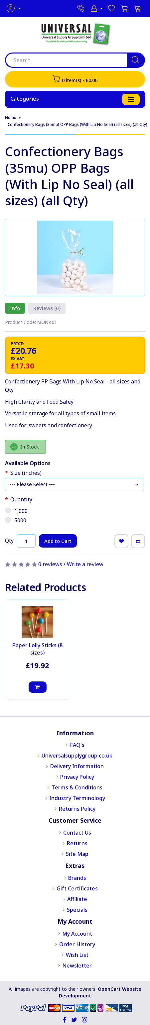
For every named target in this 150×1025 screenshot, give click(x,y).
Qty (9, 540)
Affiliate (77, 899)
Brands (77, 877)
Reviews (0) (47, 308)
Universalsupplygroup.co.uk (77, 755)
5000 (15, 520)
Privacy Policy (77, 776)
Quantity (21, 499)
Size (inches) (26, 472)
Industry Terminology (77, 798)
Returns (77, 843)
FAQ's (77, 745)
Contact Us (77, 832)
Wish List (77, 955)
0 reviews (50, 564)
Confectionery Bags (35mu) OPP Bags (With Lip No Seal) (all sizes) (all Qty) (77, 124)
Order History (77, 944)
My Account (77, 933)
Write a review (85, 564)
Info (15, 308)
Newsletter (77, 965)
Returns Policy (77, 808)
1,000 (16, 511)
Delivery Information (77, 766)
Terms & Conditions (77, 787)
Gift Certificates (77, 888)
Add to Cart (58, 541)
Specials (77, 909)
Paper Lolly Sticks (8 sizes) (37, 649)
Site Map (77, 854)
